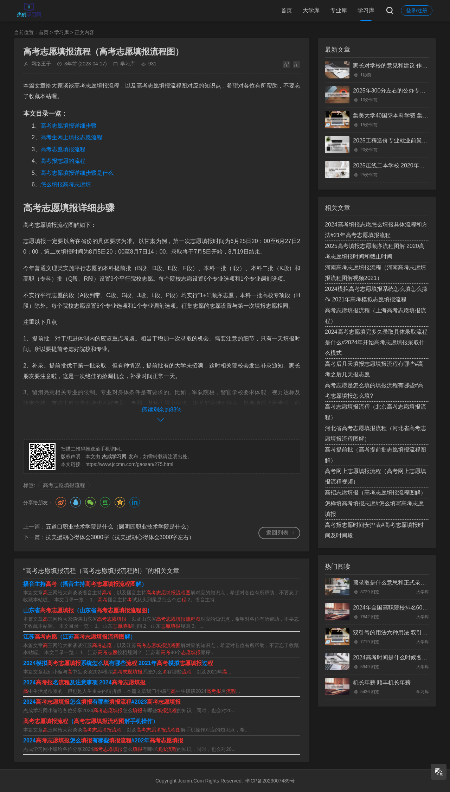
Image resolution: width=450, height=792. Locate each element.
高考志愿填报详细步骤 (68, 126)
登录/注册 (416, 10)
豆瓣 (105, 502)
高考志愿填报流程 (62, 149)
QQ (75, 502)
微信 (90, 502)
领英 (134, 502)
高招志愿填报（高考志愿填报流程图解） (375, 493)
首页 (286, 10)
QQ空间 (120, 502)
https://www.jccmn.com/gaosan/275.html (129, 464)
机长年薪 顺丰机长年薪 (382, 682)
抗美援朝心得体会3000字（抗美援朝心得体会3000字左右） (120, 537)
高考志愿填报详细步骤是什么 (77, 173)
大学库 (311, 10)
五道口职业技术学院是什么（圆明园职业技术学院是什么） (119, 527)
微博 (61, 502)
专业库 (338, 10)
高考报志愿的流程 (62, 161)
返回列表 (277, 533)
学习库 (366, 10)
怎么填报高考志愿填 (65, 184)
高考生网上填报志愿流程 (71, 137)
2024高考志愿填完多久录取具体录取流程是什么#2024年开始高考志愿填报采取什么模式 (376, 342)
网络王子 (41, 63)
